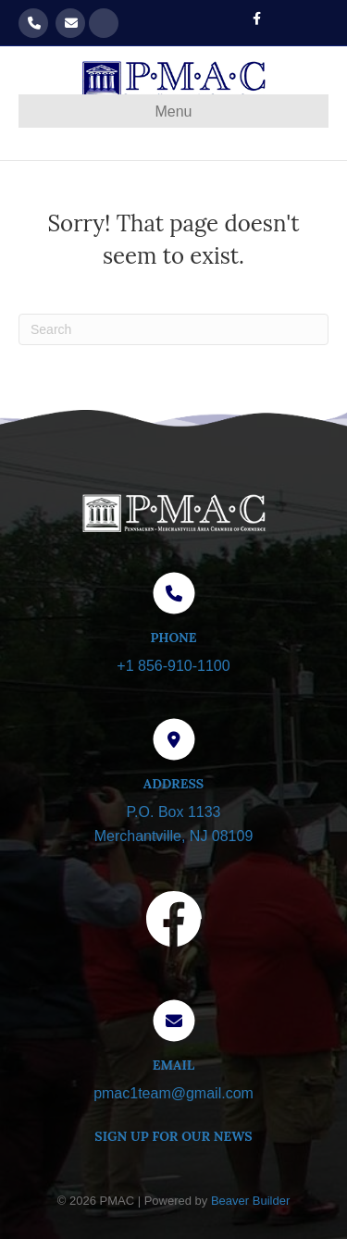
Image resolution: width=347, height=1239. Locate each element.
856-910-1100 (33, 23)
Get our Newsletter (103, 23)
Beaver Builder (250, 1201)
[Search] (173, 329)
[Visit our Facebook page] (174, 923)
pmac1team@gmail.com (70, 23)
